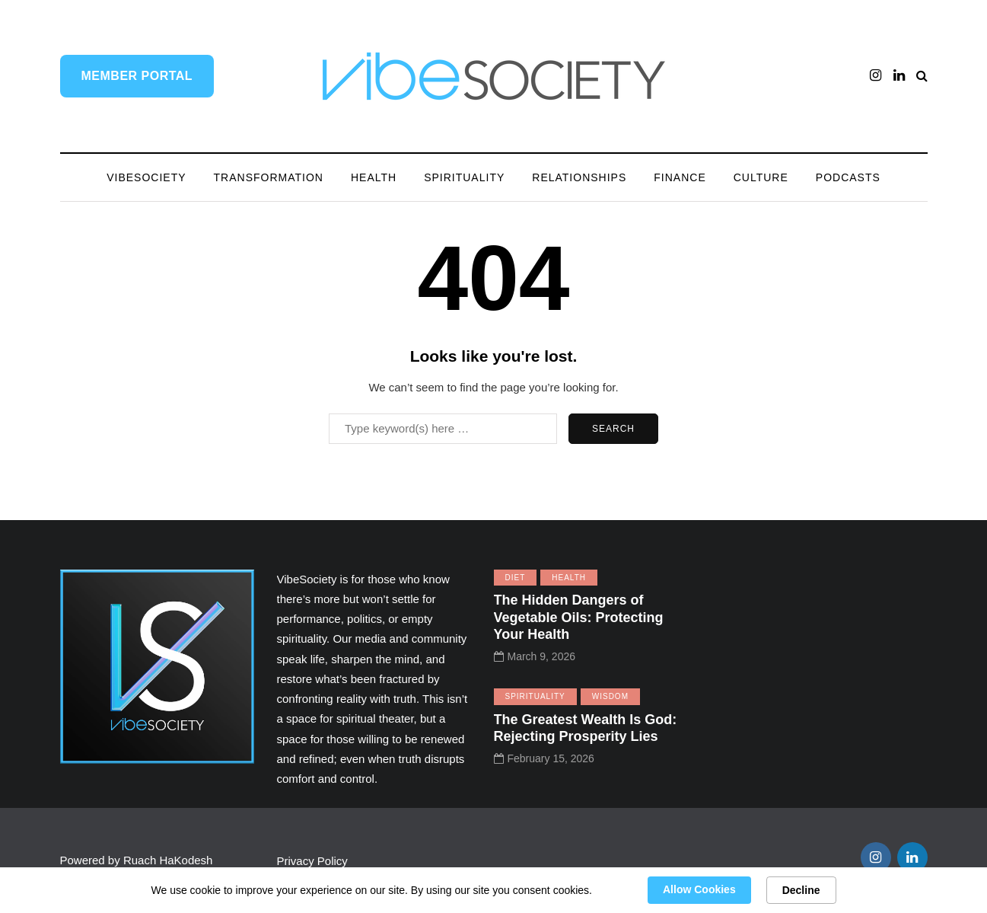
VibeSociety (146, 177)
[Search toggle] (922, 75)
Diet (515, 577)
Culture (761, 177)
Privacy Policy (314, 860)
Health (373, 177)
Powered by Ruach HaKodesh (136, 860)
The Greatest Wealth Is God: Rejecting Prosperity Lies (585, 728)
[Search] (443, 428)
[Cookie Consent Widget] (493, 890)
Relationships (579, 177)
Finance (679, 177)
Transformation (268, 177)
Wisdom (610, 696)
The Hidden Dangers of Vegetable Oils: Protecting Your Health (579, 617)
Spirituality (464, 177)
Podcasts (848, 177)
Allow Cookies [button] (699, 889)
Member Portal (137, 75)
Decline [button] (801, 890)
